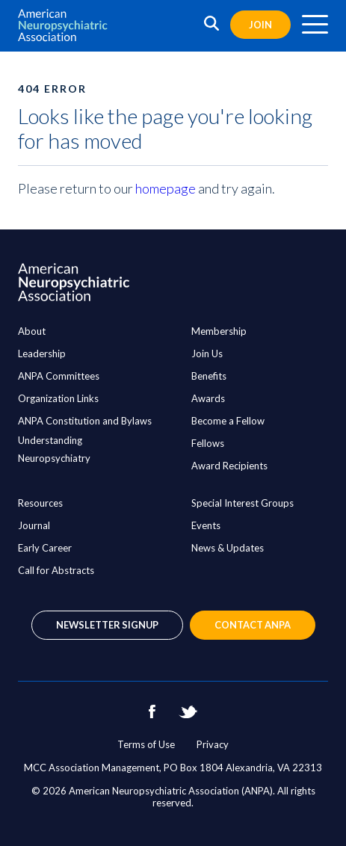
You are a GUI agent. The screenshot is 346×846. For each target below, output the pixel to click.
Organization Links (58, 398)
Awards (208, 398)
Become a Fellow (228, 421)
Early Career (45, 548)
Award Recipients (229, 466)
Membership (219, 331)
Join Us (207, 353)
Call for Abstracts (56, 570)
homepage (165, 188)
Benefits (208, 376)
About (32, 331)
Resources (40, 503)
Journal (34, 525)
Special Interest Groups (242, 503)
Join (260, 25)
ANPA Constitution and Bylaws (85, 421)
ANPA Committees (58, 376)
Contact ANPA (252, 625)
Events (205, 525)
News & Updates (227, 548)
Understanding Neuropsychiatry (54, 449)
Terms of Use (146, 744)
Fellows (207, 443)
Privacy (213, 744)
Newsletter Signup (107, 625)
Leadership (42, 353)
